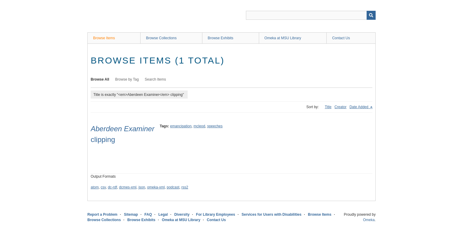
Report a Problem (102, 214)
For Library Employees (215, 214)
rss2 (184, 187)
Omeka (369, 220)
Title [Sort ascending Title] (328, 107)
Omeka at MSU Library (283, 38)
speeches (214, 126)
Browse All (100, 79)
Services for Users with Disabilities (271, 214)
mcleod (199, 126)
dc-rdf (112, 187)
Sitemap (131, 214)
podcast (173, 187)
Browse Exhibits (220, 38)
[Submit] (371, 15)
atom (95, 187)
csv (103, 187)
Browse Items (104, 38)
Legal (163, 214)
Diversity (181, 214)
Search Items (155, 79)
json (141, 187)
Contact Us (341, 38)
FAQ (148, 214)
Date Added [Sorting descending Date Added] (359, 107)
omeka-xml (156, 187)
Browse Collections (161, 38)
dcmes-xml (128, 187)
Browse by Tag (127, 79)
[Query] (311, 15)
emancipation (180, 126)
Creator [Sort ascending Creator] (340, 107)
